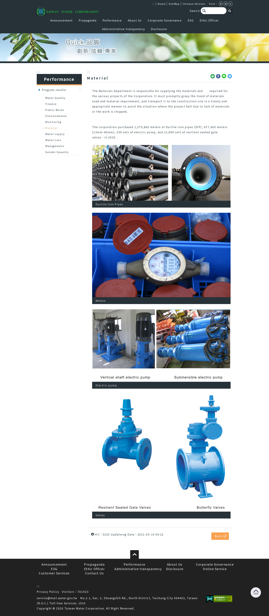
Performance (112, 20)
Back (218, 536)
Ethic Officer (209, 20)
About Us (135, 20)
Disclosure (159, 29)
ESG (191, 20)
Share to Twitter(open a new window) (229, 76)
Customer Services (54, 573)
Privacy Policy (48, 592)
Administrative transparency (123, 29)
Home (161, 4)
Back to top (256, 592)
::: (153, 4)
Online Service (215, 568)
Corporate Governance (165, 20)
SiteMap (174, 4)
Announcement (61, 20)
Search (195, 11)
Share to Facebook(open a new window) (218, 76)
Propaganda (87, 20)
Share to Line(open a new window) (224, 76)
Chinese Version (194, 4)
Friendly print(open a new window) (212, 76)
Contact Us (94, 573)
